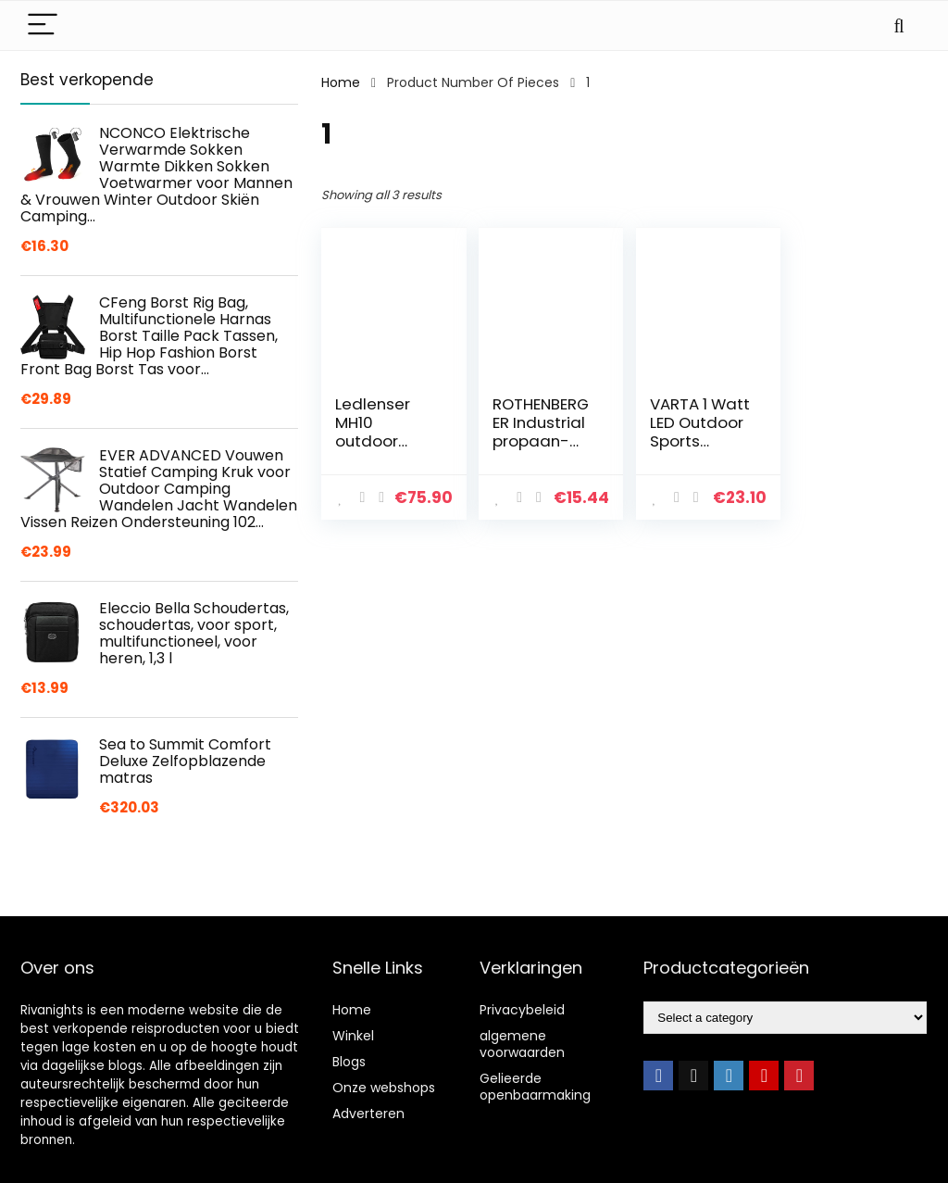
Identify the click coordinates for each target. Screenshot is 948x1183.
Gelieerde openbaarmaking (535, 1086)
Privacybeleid (522, 1010)
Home (340, 82)
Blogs (349, 1061)
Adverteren (368, 1113)
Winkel (353, 1035)
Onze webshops (383, 1087)
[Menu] (42, 25)
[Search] (899, 25)
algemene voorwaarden (522, 1044)
